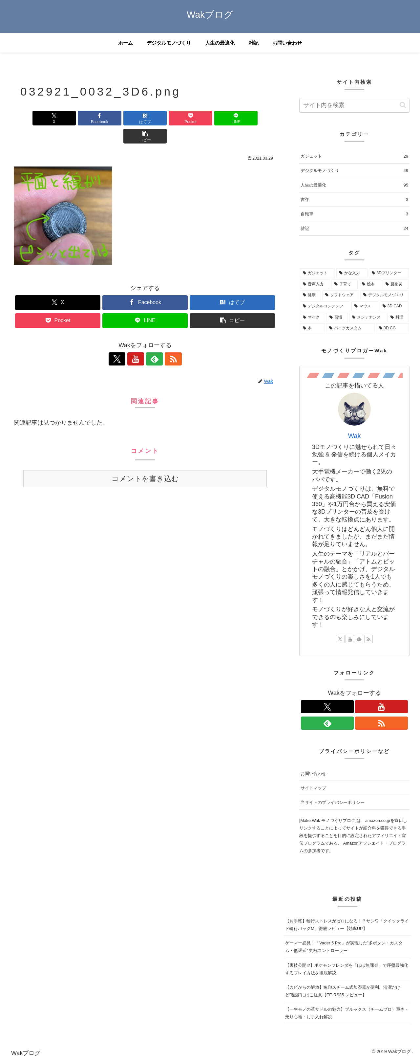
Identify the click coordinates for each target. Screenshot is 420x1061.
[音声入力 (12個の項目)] (315, 284)
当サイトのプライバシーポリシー (333, 802)
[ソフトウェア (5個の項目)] (340, 295)
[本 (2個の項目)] (312, 328)
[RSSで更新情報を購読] (167, 340)
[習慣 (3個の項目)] (337, 317)
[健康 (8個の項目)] (310, 295)
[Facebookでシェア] (79, 118)
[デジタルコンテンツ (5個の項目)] (325, 306)
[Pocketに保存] (167, 118)
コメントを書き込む (145, 460)
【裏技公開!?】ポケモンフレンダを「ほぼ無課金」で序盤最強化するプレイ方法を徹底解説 (346, 969)
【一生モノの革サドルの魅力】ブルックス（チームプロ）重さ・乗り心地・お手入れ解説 (347, 1013)
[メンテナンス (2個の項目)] (367, 317)
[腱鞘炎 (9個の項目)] (396, 284)
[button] (255, 118)
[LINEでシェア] (211, 118)
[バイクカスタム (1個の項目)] (350, 328)
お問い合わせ (313, 773)
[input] (354, 105)
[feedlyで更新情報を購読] (152, 340)
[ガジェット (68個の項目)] (317, 273)
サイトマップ (313, 787)
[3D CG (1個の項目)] (392, 328)
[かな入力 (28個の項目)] (352, 273)
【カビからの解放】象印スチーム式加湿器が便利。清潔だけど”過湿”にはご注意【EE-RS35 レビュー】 (342, 991)
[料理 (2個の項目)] (398, 317)
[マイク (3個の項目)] (312, 317)
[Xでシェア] (35, 118)
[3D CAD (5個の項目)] (394, 306)
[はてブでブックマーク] (123, 118)
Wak (354, 435)
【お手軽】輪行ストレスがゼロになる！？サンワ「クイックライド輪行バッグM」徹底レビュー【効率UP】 (347, 924)
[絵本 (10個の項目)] (370, 284)
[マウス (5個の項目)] (364, 306)
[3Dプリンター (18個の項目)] (389, 273)
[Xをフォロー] (122, 340)
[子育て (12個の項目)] (344, 284)
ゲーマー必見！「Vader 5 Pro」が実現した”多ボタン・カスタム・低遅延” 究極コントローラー (344, 946)
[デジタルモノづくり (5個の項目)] (384, 295)
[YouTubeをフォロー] (137, 340)
